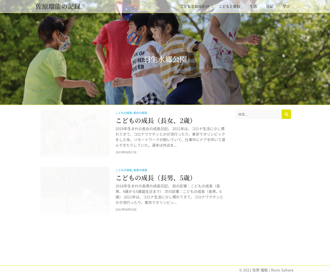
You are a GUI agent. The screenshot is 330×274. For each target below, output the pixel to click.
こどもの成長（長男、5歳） (156, 177)
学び (286, 6)
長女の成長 (140, 113)
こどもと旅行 (229, 6)
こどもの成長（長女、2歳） (156, 120)
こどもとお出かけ (194, 6)
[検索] (286, 114)
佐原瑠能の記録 (58, 6)
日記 (269, 6)
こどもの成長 (124, 113)
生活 (253, 6)
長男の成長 (140, 170)
